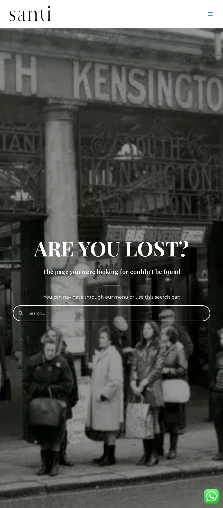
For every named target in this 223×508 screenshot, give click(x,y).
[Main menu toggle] (210, 14)
